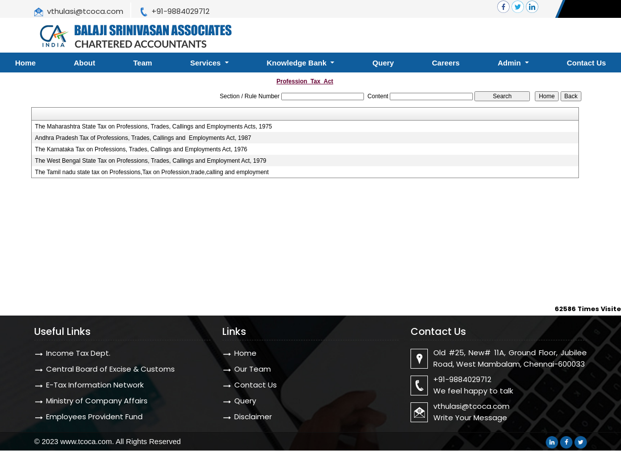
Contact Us (255, 385)
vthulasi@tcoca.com (85, 11)
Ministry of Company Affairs (97, 400)
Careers (446, 63)
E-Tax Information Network (95, 385)
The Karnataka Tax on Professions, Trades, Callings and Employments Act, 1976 (141, 149)
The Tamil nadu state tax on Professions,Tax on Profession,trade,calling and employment (152, 172)
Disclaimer (253, 416)
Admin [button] (510, 63)
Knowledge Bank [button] (297, 63)
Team (142, 63)
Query (383, 63)
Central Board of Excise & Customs (110, 369)
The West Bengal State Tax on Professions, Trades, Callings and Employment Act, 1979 (150, 160)
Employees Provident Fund (94, 416)
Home (245, 353)
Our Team (252, 369)
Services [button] (206, 63)
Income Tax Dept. (78, 353)
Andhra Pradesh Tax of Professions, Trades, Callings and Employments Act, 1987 (143, 137)
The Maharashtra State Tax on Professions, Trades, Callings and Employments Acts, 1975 (153, 126)
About (84, 63)
